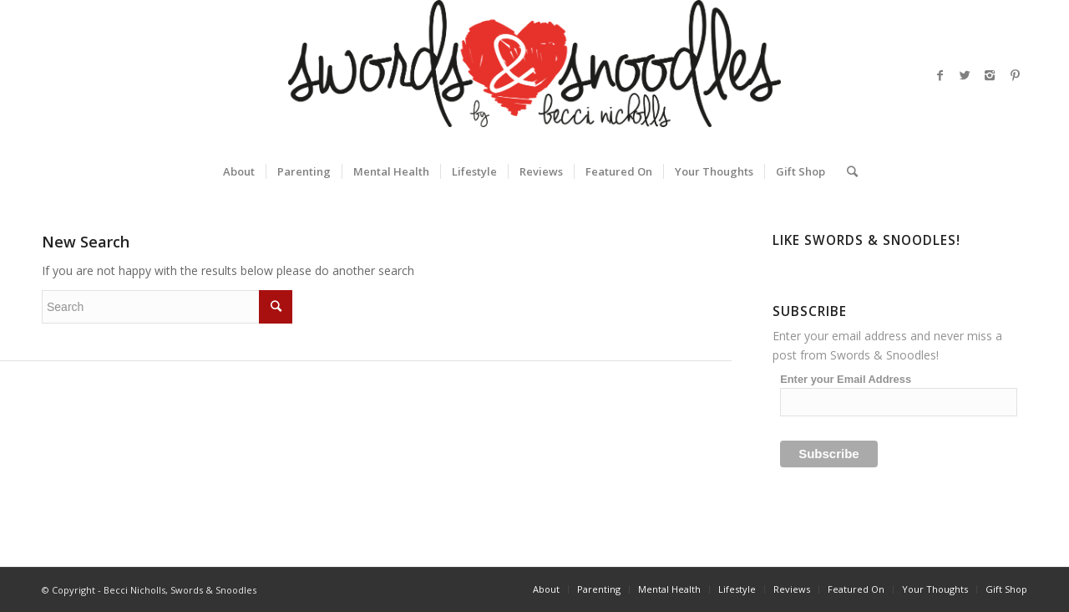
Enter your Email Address (845, 379)
